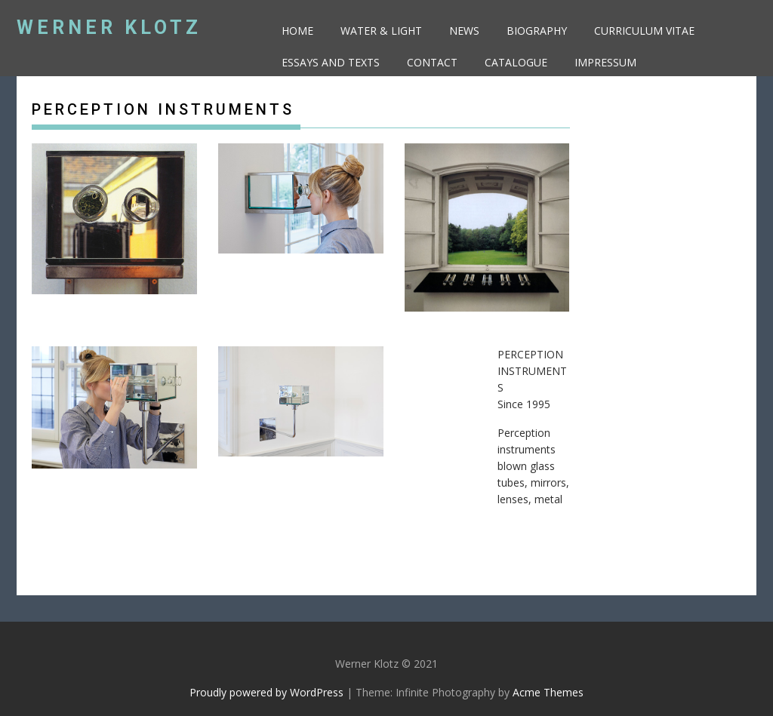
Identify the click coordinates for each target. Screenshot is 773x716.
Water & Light (381, 30)
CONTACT (432, 62)
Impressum (605, 62)
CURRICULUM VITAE (644, 30)
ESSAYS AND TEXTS (331, 62)
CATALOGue (516, 62)
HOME (297, 30)
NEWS (464, 30)
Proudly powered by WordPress (266, 692)
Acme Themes (548, 692)
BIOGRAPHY (537, 30)
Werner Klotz (109, 27)
